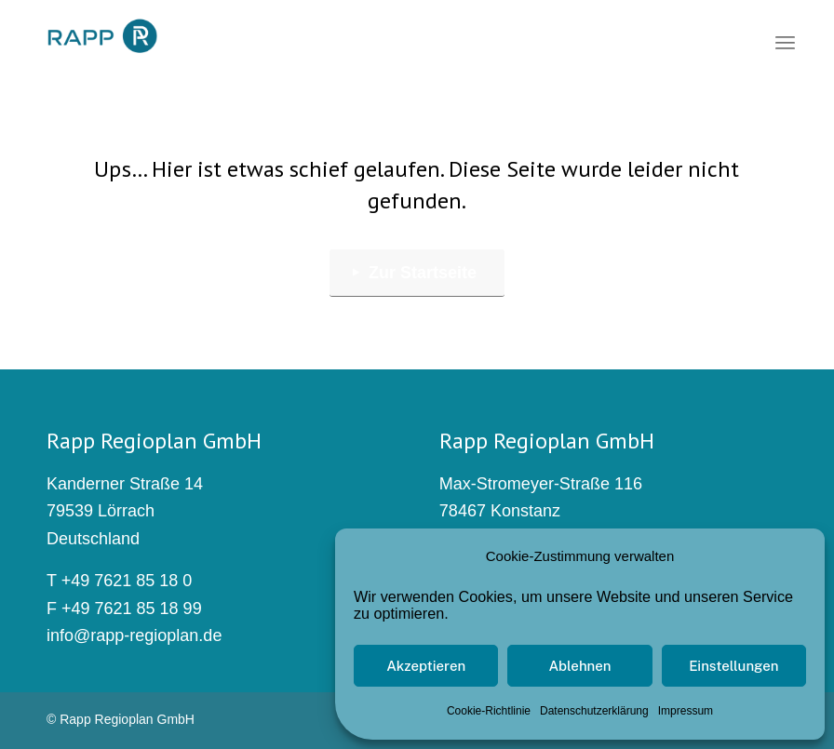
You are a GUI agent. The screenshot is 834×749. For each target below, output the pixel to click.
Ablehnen (579, 666)
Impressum (685, 710)
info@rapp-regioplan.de (134, 635)
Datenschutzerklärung (594, 710)
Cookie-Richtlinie (489, 710)
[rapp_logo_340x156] (102, 37)
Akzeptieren (425, 666)
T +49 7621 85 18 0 (119, 580)
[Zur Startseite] (417, 273)
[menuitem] (785, 42)
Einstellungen (733, 666)
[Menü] (785, 42)
